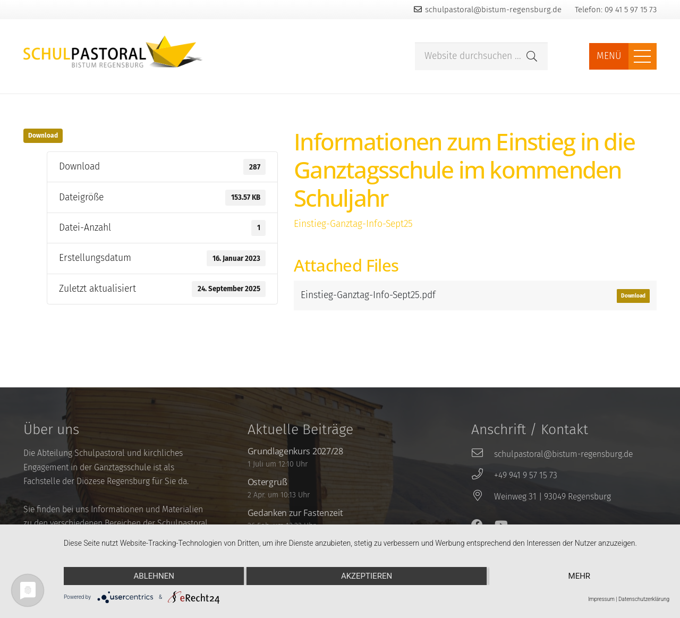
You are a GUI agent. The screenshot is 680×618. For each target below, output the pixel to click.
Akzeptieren (366, 576)
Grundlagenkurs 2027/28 (295, 451)
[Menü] (642, 56)
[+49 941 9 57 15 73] (482, 476)
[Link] (113, 51)
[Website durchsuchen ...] (481, 57)
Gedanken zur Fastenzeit (295, 513)
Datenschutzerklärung (643, 599)
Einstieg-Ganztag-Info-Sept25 (353, 224)
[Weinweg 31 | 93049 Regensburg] (482, 497)
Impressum (601, 599)
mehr (579, 576)
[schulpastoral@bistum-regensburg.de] (482, 454)
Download (43, 135)
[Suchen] (531, 56)
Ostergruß (267, 482)
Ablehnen (154, 576)
